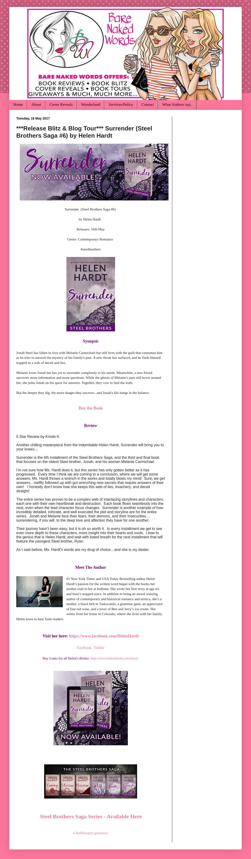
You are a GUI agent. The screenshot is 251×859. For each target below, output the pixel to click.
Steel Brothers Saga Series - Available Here (91, 816)
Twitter (99, 648)
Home (18, 104)
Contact (148, 104)
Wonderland (90, 104)
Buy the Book (91, 408)
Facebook (84, 648)
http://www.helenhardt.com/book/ (114, 658)
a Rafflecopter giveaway (90, 833)
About (36, 104)
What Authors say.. (177, 104)
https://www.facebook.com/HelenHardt (104, 636)
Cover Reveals (61, 104)
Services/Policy (121, 104)
